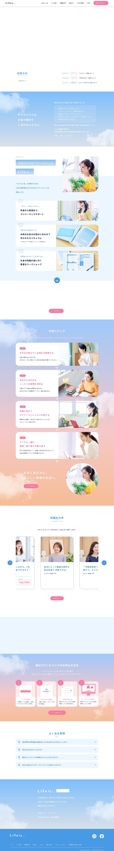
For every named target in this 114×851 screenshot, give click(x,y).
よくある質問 (80, 3)
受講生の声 (63, 3)
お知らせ (71, 3)
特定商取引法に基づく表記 (75, 843)
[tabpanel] (57, 561)
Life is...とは (45, 3)
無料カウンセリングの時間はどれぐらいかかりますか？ (40, 755)
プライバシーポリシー (60, 843)
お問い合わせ (49, 843)
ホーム (11, 843)
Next (104, 560)
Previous (10, 560)
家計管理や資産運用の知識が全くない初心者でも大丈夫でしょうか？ (45, 740)
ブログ (88, 3)
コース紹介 (54, 3)
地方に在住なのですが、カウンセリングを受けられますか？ (42, 763)
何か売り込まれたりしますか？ (32, 748)
